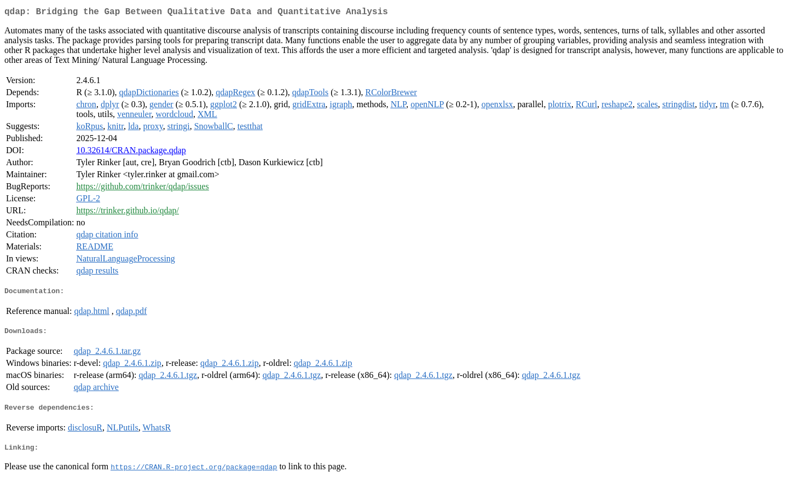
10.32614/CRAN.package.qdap (131, 152)
